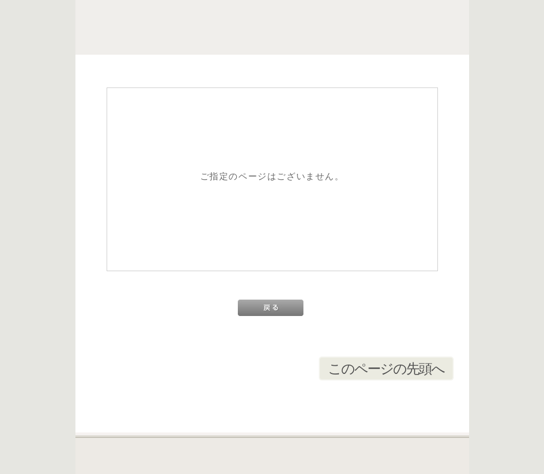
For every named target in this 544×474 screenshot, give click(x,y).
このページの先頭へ (386, 368)
